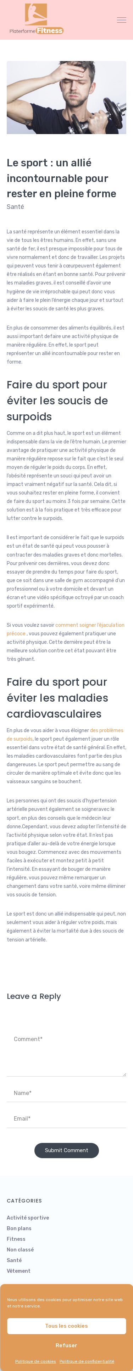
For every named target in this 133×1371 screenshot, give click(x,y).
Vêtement (19, 1271)
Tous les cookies (66, 1326)
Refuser (66, 1345)
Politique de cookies (35, 1361)
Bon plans (19, 1229)
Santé (15, 207)
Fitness (16, 1239)
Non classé (20, 1250)
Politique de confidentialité (87, 1361)
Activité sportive (28, 1218)
